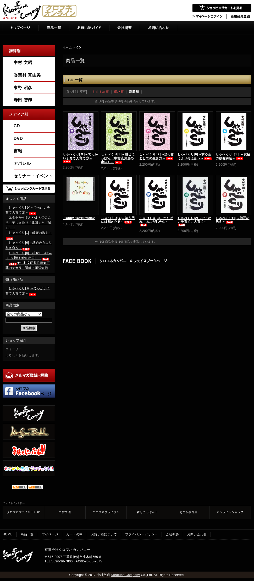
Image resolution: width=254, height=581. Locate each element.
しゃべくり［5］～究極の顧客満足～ (233, 156)
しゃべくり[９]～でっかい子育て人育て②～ (80, 158)
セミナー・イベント (33, 176)
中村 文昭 (23, 62)
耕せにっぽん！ (147, 512)
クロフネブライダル (105, 512)
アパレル (22, 163)
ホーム (67, 47)
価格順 (119, 92)
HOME (8, 534)
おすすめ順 (100, 92)
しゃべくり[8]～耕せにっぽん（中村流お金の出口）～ (118, 158)
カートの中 (74, 534)
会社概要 (172, 534)
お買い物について (104, 534)
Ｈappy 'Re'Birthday (79, 218)
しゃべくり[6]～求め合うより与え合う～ (195, 156)
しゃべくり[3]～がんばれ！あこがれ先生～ (156, 221)
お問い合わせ (197, 534)
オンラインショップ (230, 512)
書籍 (18, 151)
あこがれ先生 (189, 512)
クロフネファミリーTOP (23, 512)
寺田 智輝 (23, 100)
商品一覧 (27, 534)
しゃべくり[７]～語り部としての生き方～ (156, 156)
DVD (18, 138)
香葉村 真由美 (27, 75)
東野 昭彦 (23, 87)
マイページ (50, 534)
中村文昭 (65, 512)
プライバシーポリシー (141, 534)
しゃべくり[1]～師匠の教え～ (232, 220)
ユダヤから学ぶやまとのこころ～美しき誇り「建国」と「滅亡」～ (28, 222)
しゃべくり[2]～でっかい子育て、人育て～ (194, 221)
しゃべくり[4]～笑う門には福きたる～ (118, 220)
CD (78, 47)
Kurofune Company (125, 575)
